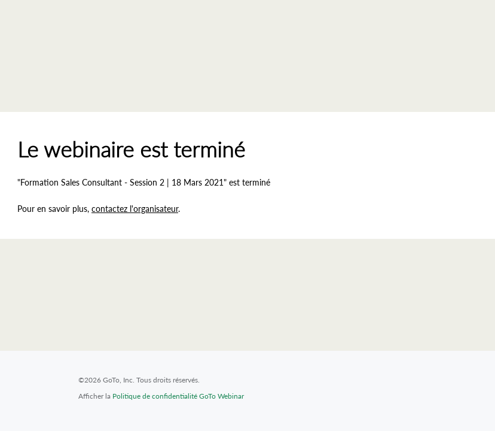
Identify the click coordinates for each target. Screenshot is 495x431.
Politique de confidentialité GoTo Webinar (178, 395)
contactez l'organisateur (134, 209)
